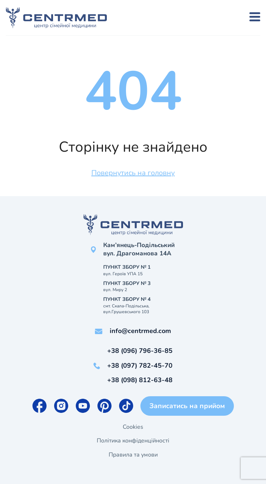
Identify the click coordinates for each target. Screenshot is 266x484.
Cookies (133, 427)
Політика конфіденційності (133, 441)
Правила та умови (133, 455)
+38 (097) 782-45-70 (140, 365)
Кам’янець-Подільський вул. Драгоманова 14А (139, 249)
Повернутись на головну (133, 173)
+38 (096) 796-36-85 (140, 350)
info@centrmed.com (140, 331)
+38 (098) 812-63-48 (140, 380)
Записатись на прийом (187, 406)
